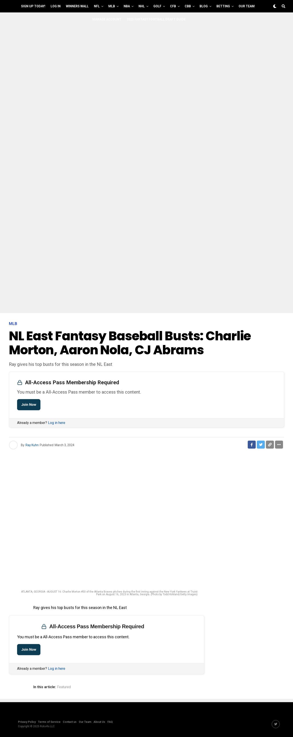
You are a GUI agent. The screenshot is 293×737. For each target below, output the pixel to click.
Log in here (56, 423)
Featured (64, 687)
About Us (99, 721)
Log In (56, 6)
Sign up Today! (33, 6)
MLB (111, 6)
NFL (97, 6)
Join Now (28, 404)
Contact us (70, 721)
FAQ (110, 721)
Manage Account (106, 19)
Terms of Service (49, 721)
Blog (204, 6)
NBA (127, 6)
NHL (142, 6)
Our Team (247, 6)
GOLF (157, 6)
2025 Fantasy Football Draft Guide (156, 19)
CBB (188, 6)
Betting (223, 6)
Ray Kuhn (32, 445)
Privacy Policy (27, 721)
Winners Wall (77, 6)
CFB (173, 6)
